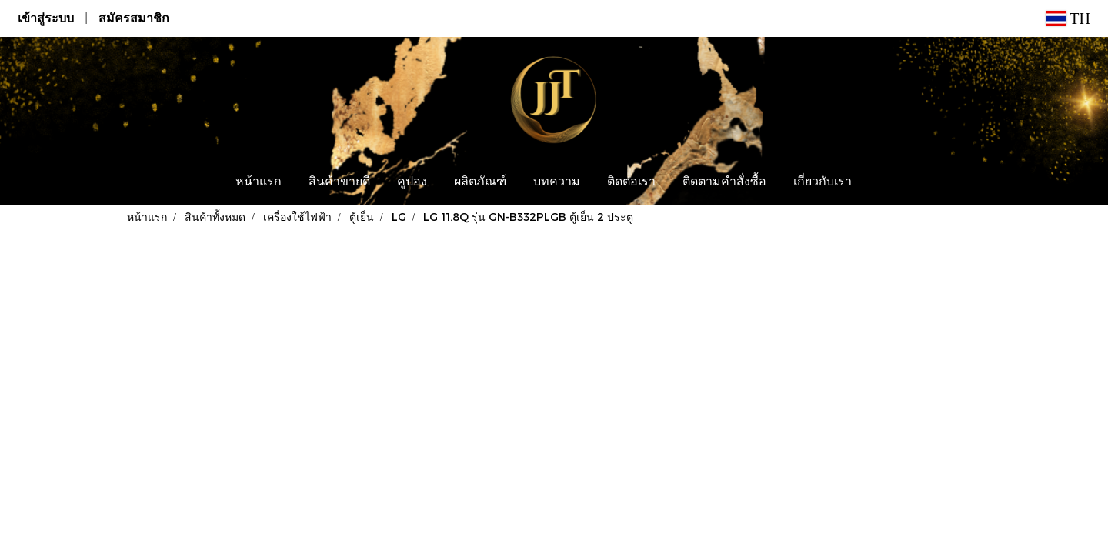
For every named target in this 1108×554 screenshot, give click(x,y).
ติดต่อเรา (631, 182)
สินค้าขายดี (339, 182)
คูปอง (412, 182)
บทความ (556, 182)
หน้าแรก (258, 182)
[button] (879, 182)
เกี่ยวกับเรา (822, 182)
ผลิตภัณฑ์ (480, 182)
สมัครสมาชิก (133, 18)
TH (1068, 18)
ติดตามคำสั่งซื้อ (724, 182)
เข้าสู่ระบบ (46, 18)
